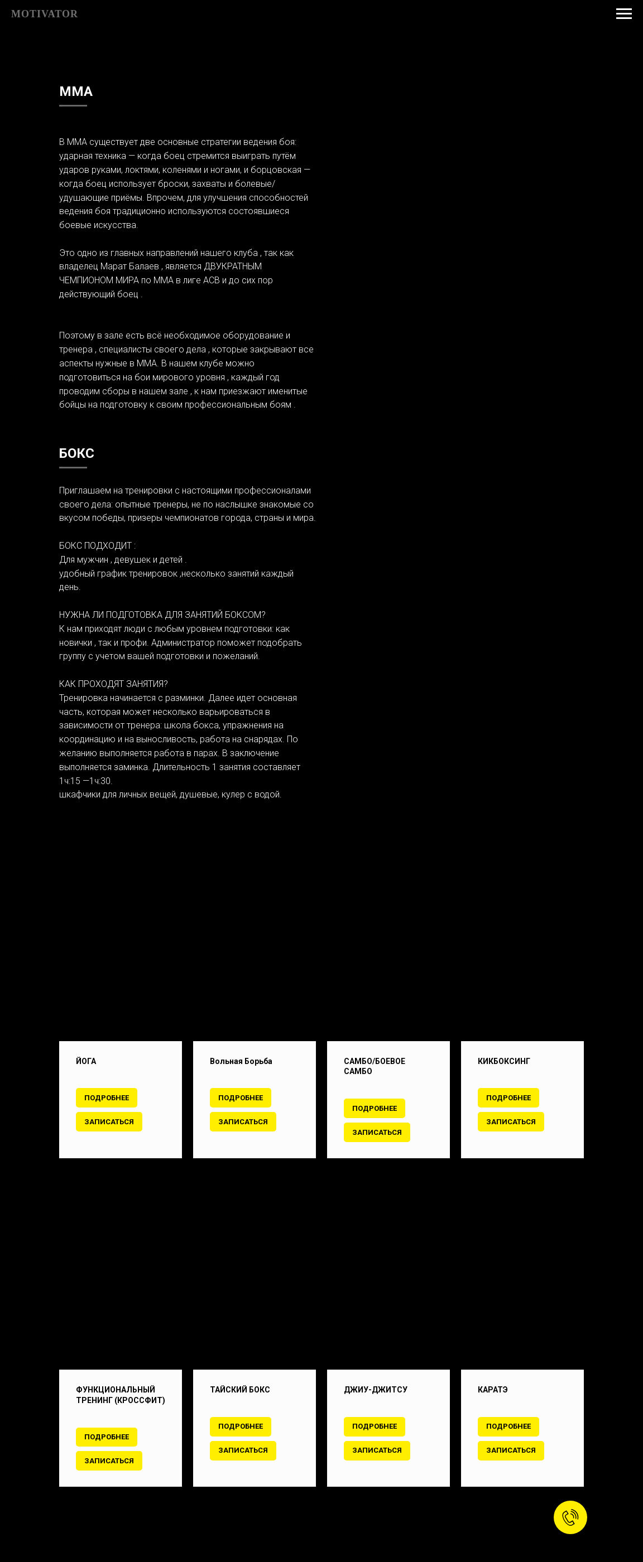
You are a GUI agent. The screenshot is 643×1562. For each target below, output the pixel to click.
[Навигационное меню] (624, 14)
